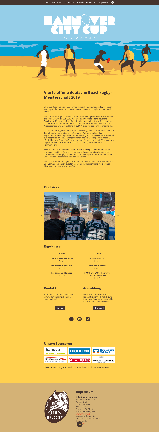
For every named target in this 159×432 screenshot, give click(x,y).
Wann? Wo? (57, 2)
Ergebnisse (69, 2)
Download (99, 308)
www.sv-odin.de (83, 414)
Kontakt (80, 2)
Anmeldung (91, 2)
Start (47, 2)
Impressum (104, 2)
